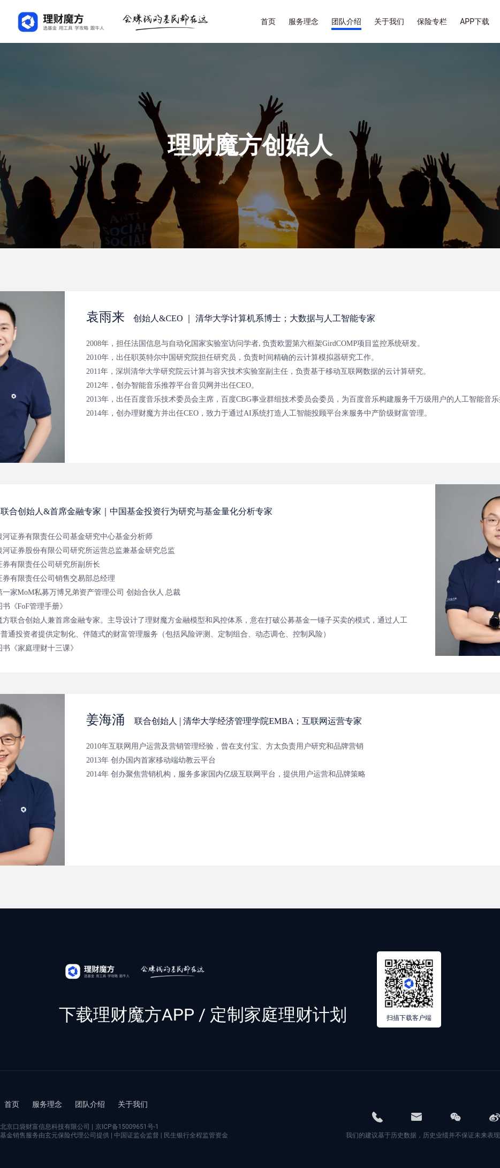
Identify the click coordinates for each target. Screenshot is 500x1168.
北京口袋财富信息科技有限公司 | (79, 1126)
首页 (11, 1104)
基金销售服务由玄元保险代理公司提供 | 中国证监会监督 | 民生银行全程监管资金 (114, 1135)
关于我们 (133, 1104)
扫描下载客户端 (409, 1018)
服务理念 (47, 1104)
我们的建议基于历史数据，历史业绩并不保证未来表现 (423, 1135)
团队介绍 (90, 1104)
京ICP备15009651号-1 (127, 1126)
